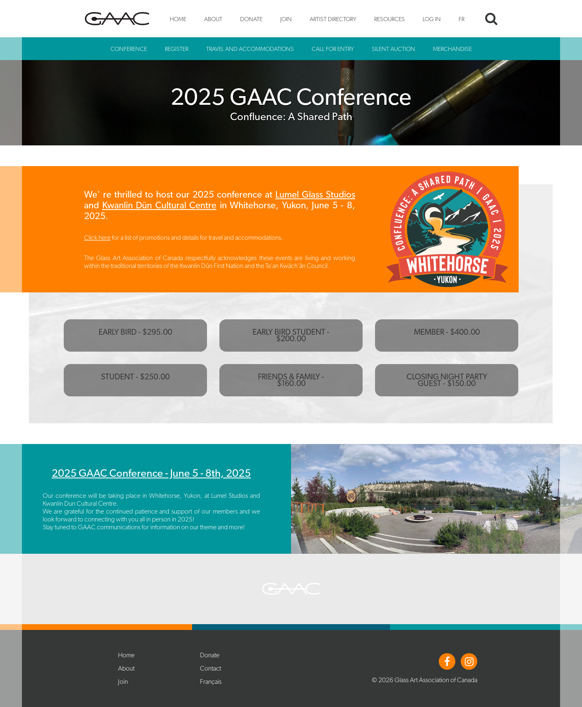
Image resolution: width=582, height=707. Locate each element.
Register (176, 48)
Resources (389, 18)
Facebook (447, 661)
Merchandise (452, 48)
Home (178, 18)
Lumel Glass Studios (315, 194)
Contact (210, 668)
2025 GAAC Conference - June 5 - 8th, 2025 (151, 473)
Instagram (469, 661)
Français (210, 681)
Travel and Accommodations (250, 48)
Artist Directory (333, 18)
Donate (251, 18)
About (213, 18)
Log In (432, 18)
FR (461, 18)
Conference (129, 48)
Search (491, 18)
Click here (97, 237)
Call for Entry (333, 48)
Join (286, 18)
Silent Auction (393, 48)
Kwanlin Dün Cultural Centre (159, 205)
